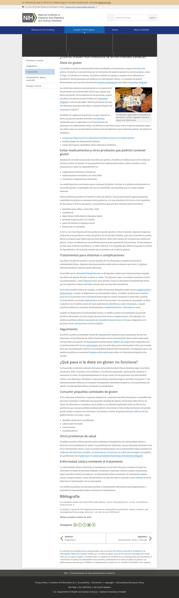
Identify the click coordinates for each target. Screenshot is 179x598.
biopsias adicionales (99, 352)
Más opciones (94, 525)
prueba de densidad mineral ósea (105, 320)
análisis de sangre (121, 342)
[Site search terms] (131, 18)
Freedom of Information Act (63, 582)
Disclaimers (96, 582)
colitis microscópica (130, 452)
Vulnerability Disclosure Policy (130, 582)
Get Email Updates (102, 587)
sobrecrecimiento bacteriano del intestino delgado (118, 456)
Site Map (72, 587)
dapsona (87, 281)
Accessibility (83, 582)
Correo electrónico (89, 525)
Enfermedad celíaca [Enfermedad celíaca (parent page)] (39, 48)
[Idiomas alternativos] (147, 38)
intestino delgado (138, 82)
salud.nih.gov (104, 2)
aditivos (138, 411)
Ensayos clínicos (33, 86)
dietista (101, 118)
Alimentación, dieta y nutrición (36, 79)
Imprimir (75, 525)
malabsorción (143, 289)
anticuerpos (92, 345)
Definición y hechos (35, 54)
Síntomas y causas (34, 60)
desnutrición (66, 293)
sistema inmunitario (108, 82)
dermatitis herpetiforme (88, 273)
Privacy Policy (41, 582)
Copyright (109, 582)
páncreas (84, 456)
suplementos (91, 300)
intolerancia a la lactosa (105, 452)
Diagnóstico (31, 66)
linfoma (139, 477)
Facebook (80, 525)
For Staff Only (85, 587)
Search (153, 18)
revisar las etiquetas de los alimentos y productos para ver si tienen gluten (98, 138)
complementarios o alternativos (119, 307)
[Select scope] (110, 18)
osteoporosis (80, 323)
